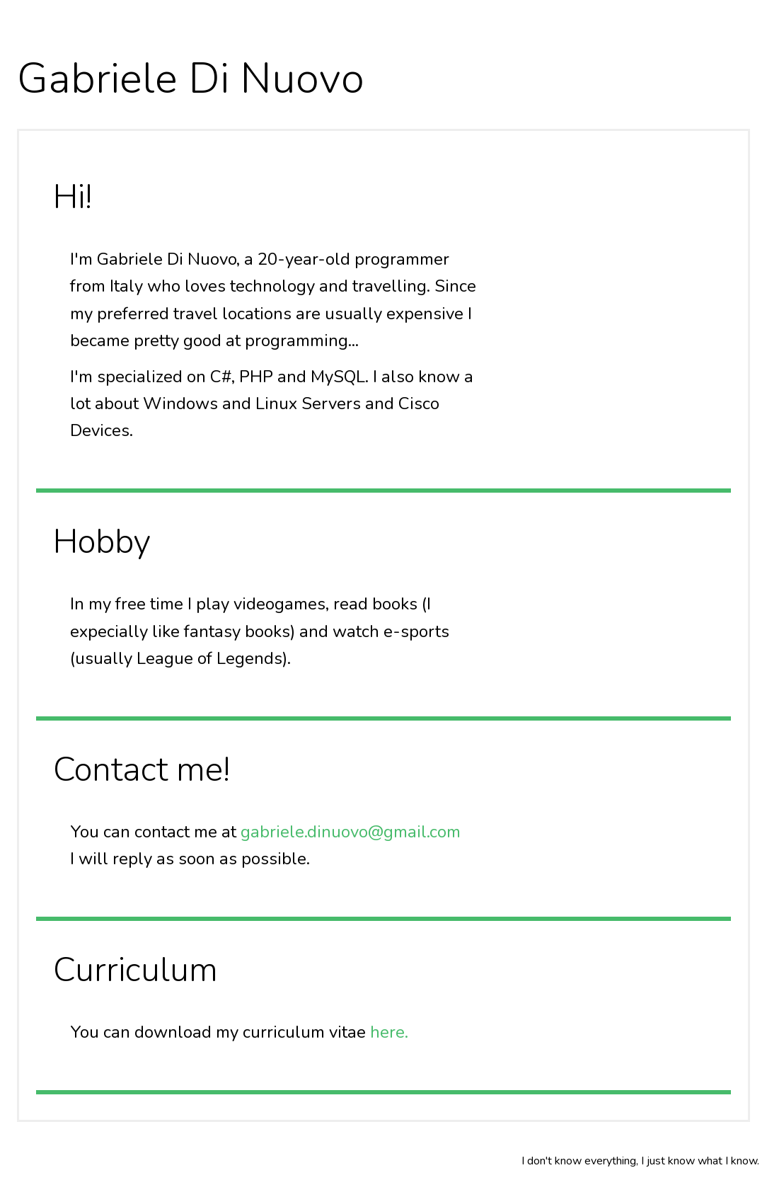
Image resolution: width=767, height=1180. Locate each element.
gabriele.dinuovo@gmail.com (351, 831)
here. (389, 1032)
